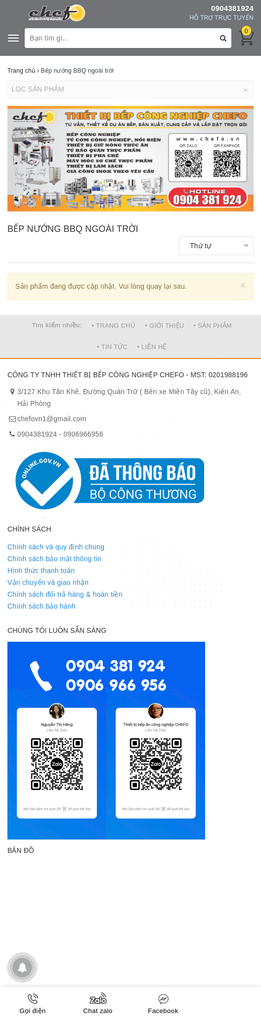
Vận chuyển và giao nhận (47, 582)
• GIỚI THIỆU (164, 325)
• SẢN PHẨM (213, 325)
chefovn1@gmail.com (51, 419)
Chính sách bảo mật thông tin (54, 559)
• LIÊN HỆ (151, 347)
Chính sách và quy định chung (55, 547)
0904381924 (232, 8)
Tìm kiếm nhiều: (57, 325)
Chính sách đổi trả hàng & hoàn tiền (65, 594)
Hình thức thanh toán (41, 571)
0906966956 (83, 434)
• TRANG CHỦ (114, 325)
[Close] (243, 285)
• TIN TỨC (112, 347)
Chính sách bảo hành (41, 606)
